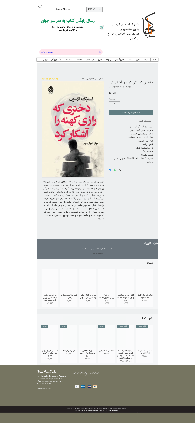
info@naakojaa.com (44, 388)
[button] (40, 5)
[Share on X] (119, 169)
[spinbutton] (114, 104)
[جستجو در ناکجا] (67, 52)
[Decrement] (110, 104)
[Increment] (118, 104)
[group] (97, 288)
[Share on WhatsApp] (115, 169)
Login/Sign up (63, 9)
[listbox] (94, 9)
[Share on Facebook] (110, 169)
